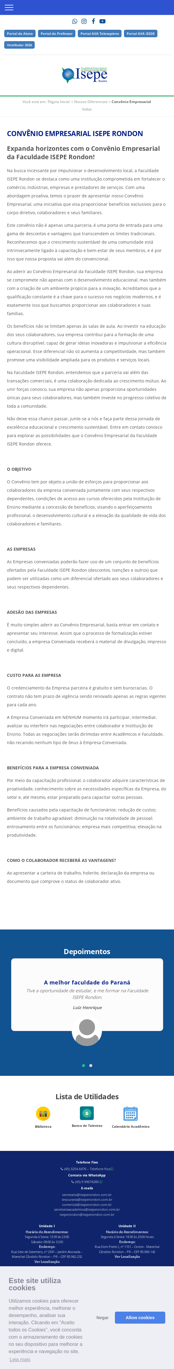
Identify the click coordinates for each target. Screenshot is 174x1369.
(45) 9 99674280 (86, 1181)
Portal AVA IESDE (141, 33)
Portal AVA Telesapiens (100, 33)
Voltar (87, 109)
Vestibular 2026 (19, 45)
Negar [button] (102, 1317)
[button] (83, 1066)
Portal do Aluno (20, 33)
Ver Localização (47, 1261)
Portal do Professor (57, 33)
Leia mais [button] (20, 1359)
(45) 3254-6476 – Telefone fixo (87, 1169)
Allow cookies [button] (140, 1317)
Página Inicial (59, 101)
